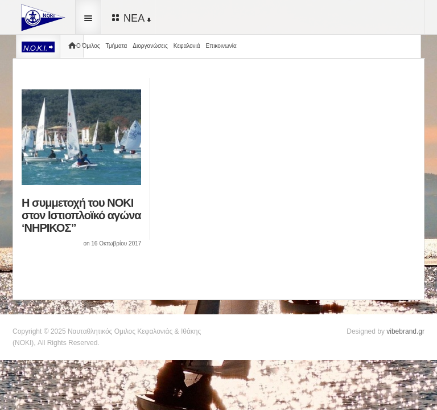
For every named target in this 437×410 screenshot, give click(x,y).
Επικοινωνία (221, 46)
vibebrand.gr (405, 331)
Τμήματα (116, 46)
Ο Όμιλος (88, 46)
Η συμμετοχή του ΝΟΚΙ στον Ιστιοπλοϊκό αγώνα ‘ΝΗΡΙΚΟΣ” (81, 215)
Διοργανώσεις (150, 46)
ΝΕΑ (130, 18)
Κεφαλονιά (187, 46)
